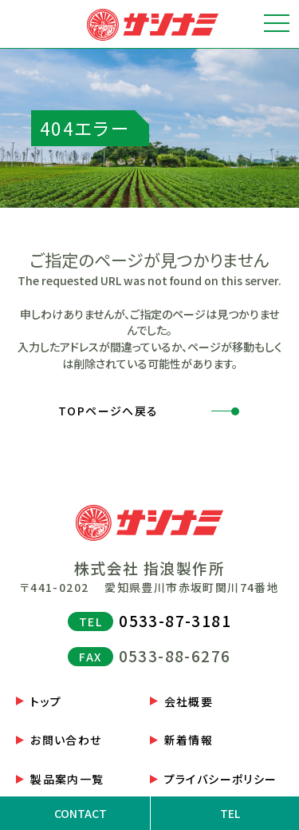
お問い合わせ (65, 740)
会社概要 (189, 701)
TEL (230, 813)
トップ (45, 701)
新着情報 (189, 740)
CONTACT (80, 813)
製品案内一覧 (67, 779)
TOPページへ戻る (108, 411)
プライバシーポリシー (220, 779)
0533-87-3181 (175, 620)
